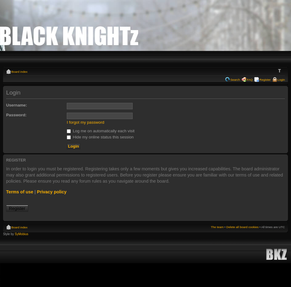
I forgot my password (85, 122)
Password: (16, 115)
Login (281, 79)
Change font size (280, 71)
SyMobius (21, 234)
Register (265, 79)
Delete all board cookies (242, 227)
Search (235, 79)
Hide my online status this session (100, 137)
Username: (16, 105)
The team (217, 227)
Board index (19, 71)
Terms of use (19, 191)
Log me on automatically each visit (100, 131)
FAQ (250, 79)
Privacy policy (52, 191)
